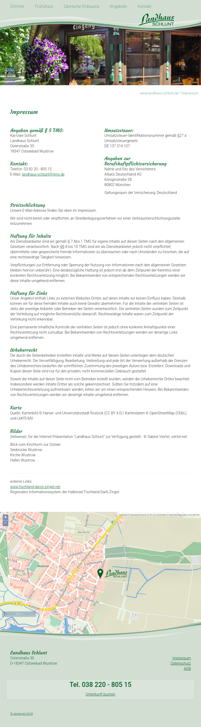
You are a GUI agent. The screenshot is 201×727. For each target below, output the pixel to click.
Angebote (118, 6)
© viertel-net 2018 (21, 713)
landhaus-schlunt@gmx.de (43, 174)
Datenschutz (181, 663)
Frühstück (44, 6)
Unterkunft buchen (100, 694)
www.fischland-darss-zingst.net (35, 487)
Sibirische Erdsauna (81, 6)
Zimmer (17, 6)
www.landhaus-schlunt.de (159, 93)
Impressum (181, 658)
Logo (125, 15)
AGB (187, 668)
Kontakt (144, 6)
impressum (190, 93)
